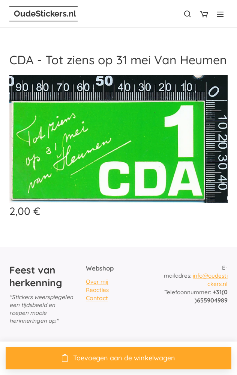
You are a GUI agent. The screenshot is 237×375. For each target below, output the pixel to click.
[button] (187, 14)
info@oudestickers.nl (210, 279)
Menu (220, 14)
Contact (97, 298)
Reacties (97, 289)
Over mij (97, 282)
